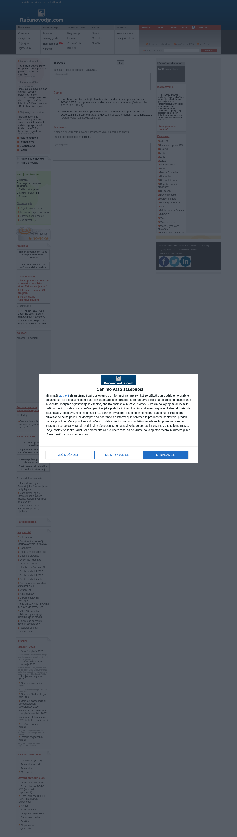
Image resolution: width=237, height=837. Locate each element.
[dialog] (118, 418)
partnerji (64, 395)
